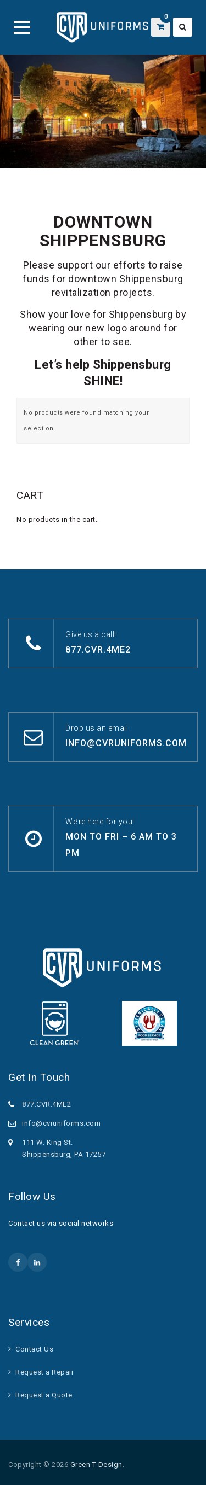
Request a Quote (44, 1395)
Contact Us (34, 1349)
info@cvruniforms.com (126, 743)
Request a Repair (44, 1372)
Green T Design (96, 1464)
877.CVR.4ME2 (98, 649)
